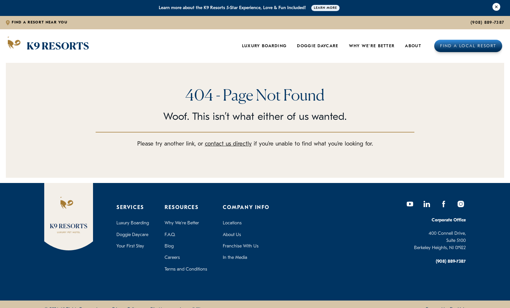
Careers (172, 257)
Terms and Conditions (186, 269)
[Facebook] (443, 204)
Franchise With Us (241, 246)
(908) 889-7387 (487, 23)
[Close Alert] (496, 8)
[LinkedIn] (427, 204)
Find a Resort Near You (39, 22)
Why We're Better (372, 46)
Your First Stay (130, 246)
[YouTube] (410, 204)
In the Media (235, 257)
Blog (169, 246)
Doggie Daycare (317, 46)
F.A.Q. (170, 234)
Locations (232, 223)
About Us (232, 234)
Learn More (325, 8)
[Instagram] (460, 204)
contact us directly (228, 144)
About (413, 46)
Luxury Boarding (264, 46)
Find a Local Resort (468, 46)
